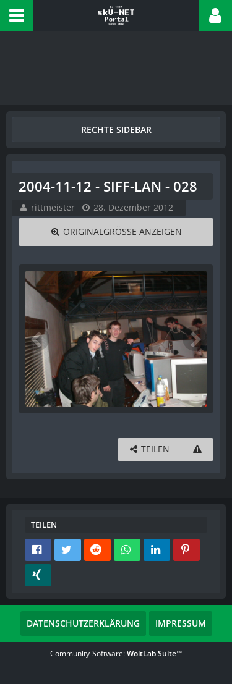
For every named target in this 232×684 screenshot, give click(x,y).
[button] (16, 15)
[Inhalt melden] (197, 449)
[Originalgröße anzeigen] (116, 232)
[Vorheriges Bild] (37, 338)
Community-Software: (116, 653)
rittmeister (53, 207)
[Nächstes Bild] (195, 338)
